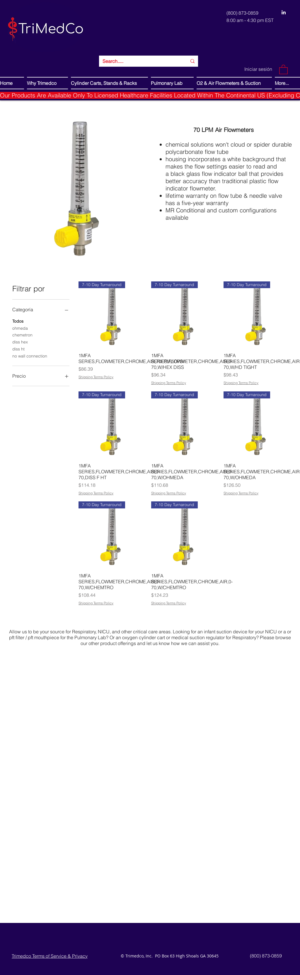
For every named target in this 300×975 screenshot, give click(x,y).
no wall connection (29, 356)
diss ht (18, 349)
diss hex (20, 342)
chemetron (22, 335)
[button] (283, 69)
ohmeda (20, 328)
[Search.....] (140, 61)
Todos (17, 321)
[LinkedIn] (284, 12)
